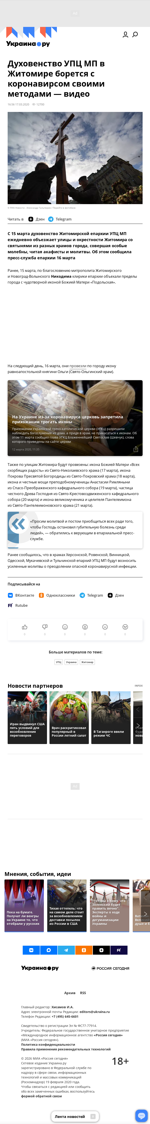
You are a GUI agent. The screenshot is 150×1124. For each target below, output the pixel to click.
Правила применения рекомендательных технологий (66, 1049)
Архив (70, 993)
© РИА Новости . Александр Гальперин (29, 207)
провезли (77, 365)
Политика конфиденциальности (48, 1044)
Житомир (87, 662)
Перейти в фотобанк (64, 207)
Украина (71, 662)
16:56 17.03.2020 (18, 104)
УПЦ (58, 662)
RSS (83, 993)
